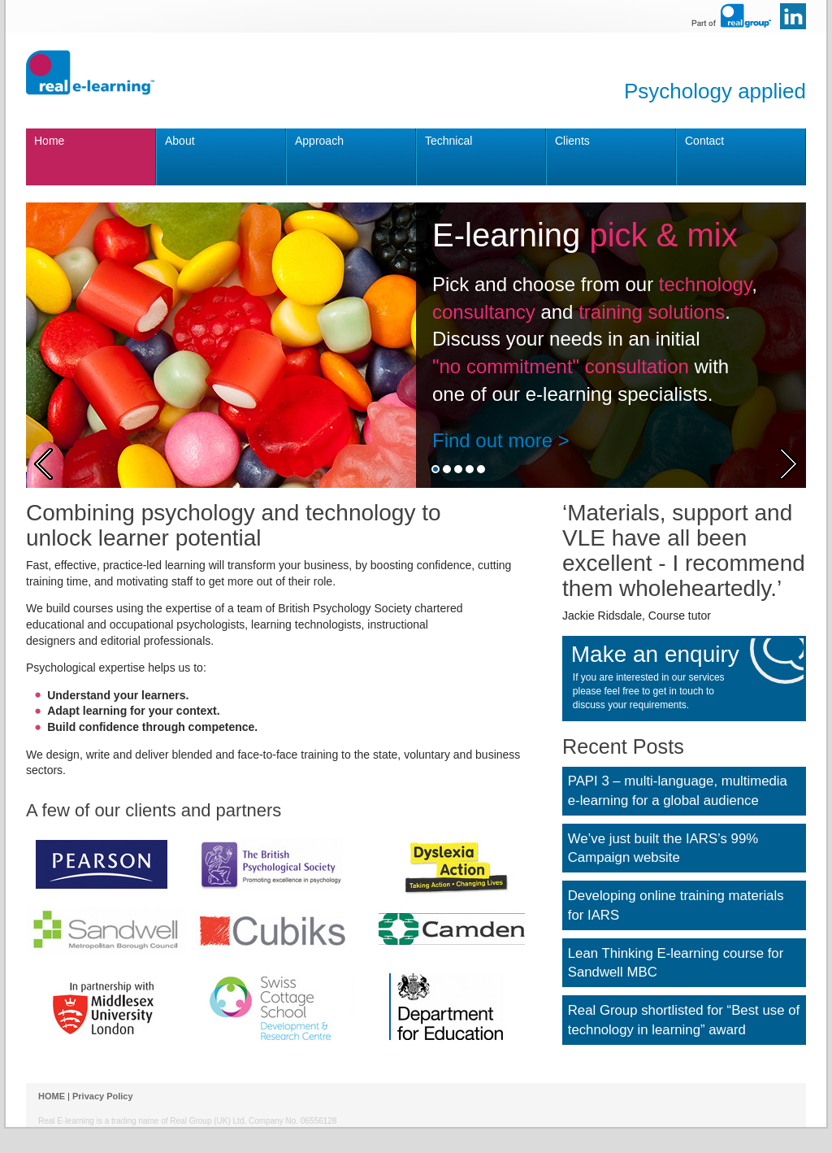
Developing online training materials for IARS (676, 905)
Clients (572, 140)
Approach (319, 140)
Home (49, 140)
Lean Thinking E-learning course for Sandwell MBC (676, 963)
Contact (704, 140)
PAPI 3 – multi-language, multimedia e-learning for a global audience (677, 790)
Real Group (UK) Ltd (207, 1120)
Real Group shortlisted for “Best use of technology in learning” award (684, 1020)
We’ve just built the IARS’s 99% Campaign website (663, 848)
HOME (51, 1096)
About (180, 140)
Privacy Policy (102, 1096)
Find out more (492, 440)
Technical (448, 140)
